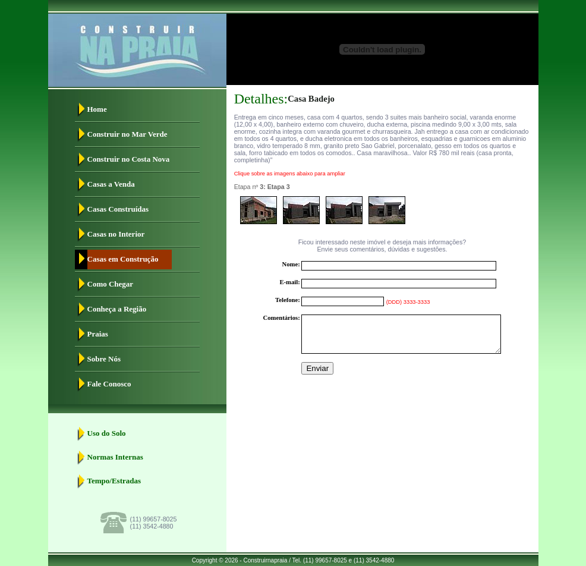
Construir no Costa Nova (128, 159)
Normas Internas (115, 456)
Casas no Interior (116, 233)
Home (97, 109)
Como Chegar (110, 283)
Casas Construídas (118, 209)
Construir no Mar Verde (127, 134)
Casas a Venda (111, 184)
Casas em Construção (123, 258)
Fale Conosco (109, 383)
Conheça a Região (117, 308)
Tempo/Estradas (114, 480)
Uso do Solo (106, 433)
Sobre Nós (104, 358)
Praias (97, 333)
